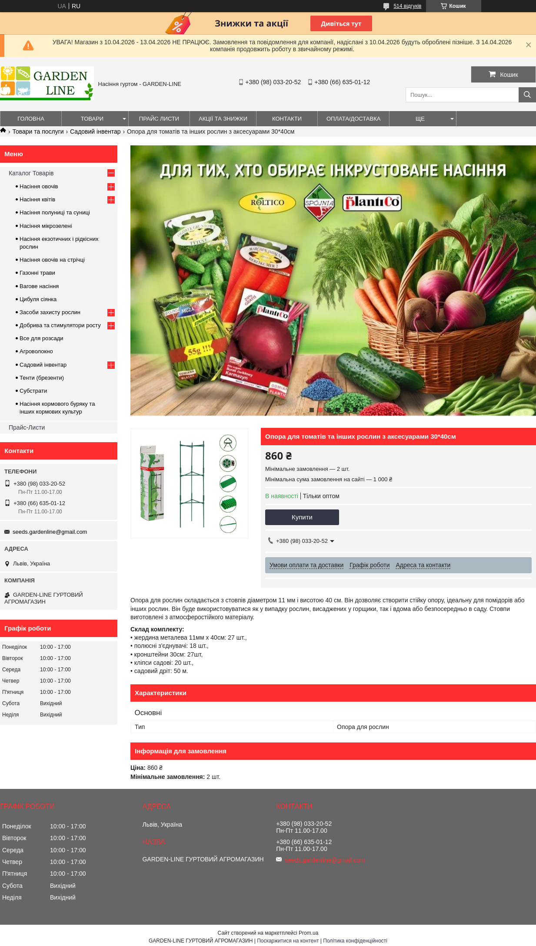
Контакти (287, 118)
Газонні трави (37, 272)
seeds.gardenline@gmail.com (50, 532)
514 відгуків (407, 6)
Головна (30, 118)
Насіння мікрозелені (46, 226)
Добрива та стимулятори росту (60, 325)
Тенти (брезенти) (42, 377)
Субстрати (33, 391)
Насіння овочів (39, 186)
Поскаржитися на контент (288, 941)
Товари (92, 118)
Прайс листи (159, 118)
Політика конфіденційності (355, 941)
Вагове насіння (39, 286)
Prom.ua (308, 933)
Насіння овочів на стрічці (52, 259)
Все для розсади (41, 338)
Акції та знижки (223, 118)
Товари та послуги (37, 131)
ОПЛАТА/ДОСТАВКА (353, 118)
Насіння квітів (37, 199)
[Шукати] (527, 94)
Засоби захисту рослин (50, 312)
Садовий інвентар (95, 131)
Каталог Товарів (31, 173)
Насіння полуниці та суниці (55, 212)
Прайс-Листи (27, 427)
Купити (302, 517)
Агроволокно (36, 351)
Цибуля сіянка (38, 299)
